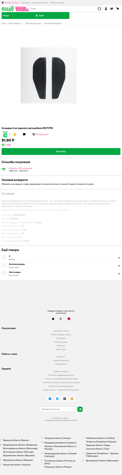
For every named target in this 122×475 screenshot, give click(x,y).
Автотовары (14, 23)
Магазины (61, 346)
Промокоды (61, 338)
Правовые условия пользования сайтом (61, 420)
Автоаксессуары (33, 23)
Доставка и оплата (61, 331)
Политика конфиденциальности (61, 375)
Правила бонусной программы (61, 386)
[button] (39, 15)
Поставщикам (61, 364)
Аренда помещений (61, 360)
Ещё (4, 23)
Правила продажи (61, 371)
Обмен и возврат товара (61, 334)
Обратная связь (61, 342)
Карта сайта (61, 349)
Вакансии (61, 357)
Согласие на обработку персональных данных (61, 382)
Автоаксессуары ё (53, 23)
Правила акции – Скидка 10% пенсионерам (61, 390)
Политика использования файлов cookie (61, 379)
